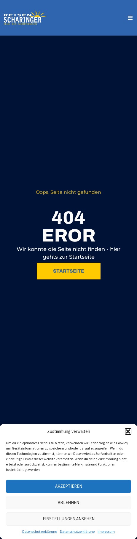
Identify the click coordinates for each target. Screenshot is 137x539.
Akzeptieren (68, 486)
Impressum (106, 531)
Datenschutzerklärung (39, 531)
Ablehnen (68, 502)
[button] (128, 431)
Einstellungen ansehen (69, 519)
